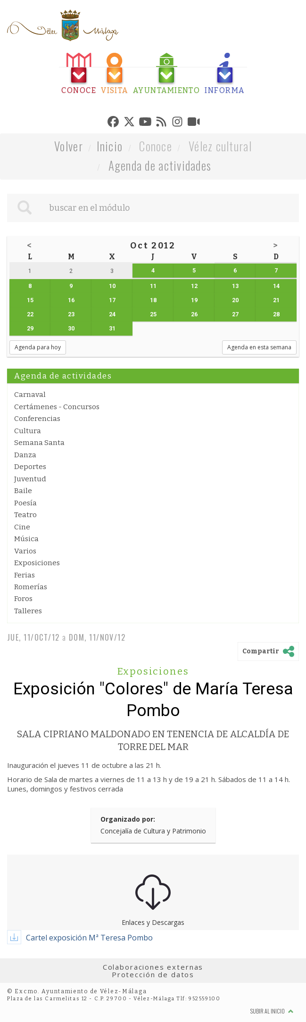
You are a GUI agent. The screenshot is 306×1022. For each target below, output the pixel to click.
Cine (22, 527)
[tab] (79, 74)
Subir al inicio (272, 1011)
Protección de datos (153, 974)
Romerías (30, 587)
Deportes (30, 466)
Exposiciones (37, 563)
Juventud (30, 479)
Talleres (28, 611)
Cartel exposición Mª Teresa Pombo (89, 937)
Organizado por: (127, 819)
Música (26, 539)
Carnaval (30, 394)
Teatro (25, 515)
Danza (25, 455)
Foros (23, 598)
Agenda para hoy (38, 347)
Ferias (24, 575)
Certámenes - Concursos (56, 407)
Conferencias (37, 418)
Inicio (110, 146)
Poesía (25, 503)
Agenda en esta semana (259, 347)
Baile (23, 490)
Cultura (27, 431)
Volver (68, 146)
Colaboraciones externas (153, 967)
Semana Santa (39, 442)
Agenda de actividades (160, 165)
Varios (25, 551)
